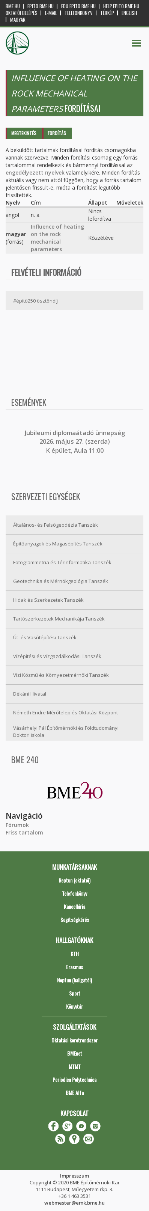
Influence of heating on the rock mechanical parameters (57, 238)
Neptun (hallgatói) (74, 980)
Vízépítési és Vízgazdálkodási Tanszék (57, 656)
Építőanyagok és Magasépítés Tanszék (57, 543)
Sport (74, 993)
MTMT (75, 1066)
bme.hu (13, 6)
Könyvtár (74, 1006)
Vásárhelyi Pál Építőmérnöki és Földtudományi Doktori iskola (66, 731)
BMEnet (74, 1053)
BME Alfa (75, 1093)
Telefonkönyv (79, 13)
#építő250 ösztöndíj (35, 300)
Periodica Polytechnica (74, 1079)
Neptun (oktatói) (74, 880)
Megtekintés (23, 133)
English (129, 13)
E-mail (51, 13)
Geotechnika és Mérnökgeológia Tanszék (60, 581)
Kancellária (74, 906)
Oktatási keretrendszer (74, 1040)
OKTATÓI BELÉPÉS (22, 13)
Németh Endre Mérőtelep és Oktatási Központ (65, 712)
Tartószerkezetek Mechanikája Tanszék (59, 618)
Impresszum (74, 1175)
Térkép (107, 13)
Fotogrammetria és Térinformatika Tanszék (62, 562)
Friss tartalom (24, 832)
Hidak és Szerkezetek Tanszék (48, 599)
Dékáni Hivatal (29, 693)
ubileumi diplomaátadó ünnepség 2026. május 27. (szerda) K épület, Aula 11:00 (75, 442)
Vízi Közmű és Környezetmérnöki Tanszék (61, 675)
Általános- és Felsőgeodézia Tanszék (55, 524)
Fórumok (17, 824)
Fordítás (57, 133)
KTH (75, 954)
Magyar (18, 19)
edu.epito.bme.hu (78, 6)
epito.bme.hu (40, 6)
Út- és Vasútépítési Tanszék (45, 637)
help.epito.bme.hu (121, 6)
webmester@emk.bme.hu (74, 1202)
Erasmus (74, 967)
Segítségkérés (74, 919)
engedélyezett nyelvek (35, 172)
